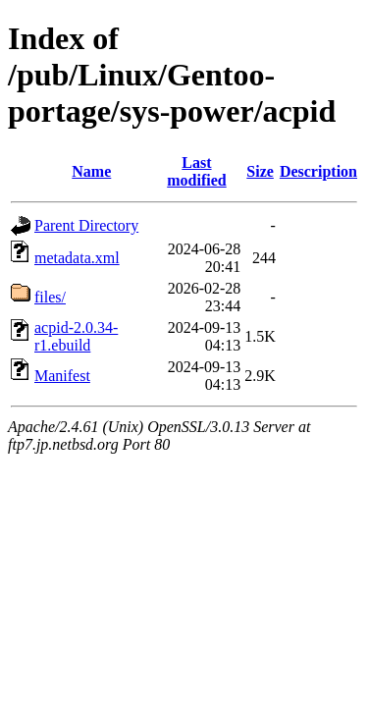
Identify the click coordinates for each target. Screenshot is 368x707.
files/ (50, 297)
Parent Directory (86, 225)
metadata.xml (77, 257)
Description (318, 171)
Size (260, 171)
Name (91, 171)
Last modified (196, 171)
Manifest (62, 375)
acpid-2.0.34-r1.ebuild (76, 336)
